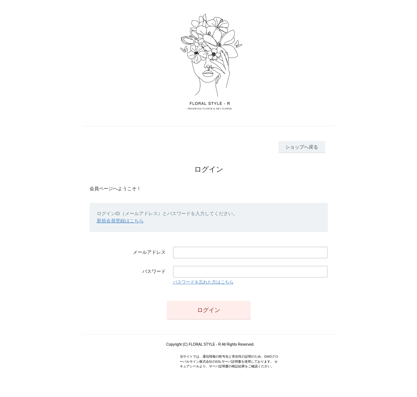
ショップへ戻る (301, 147)
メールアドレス (149, 252)
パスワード (154, 271)
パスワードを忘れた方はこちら (203, 282)
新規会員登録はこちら (120, 220)
